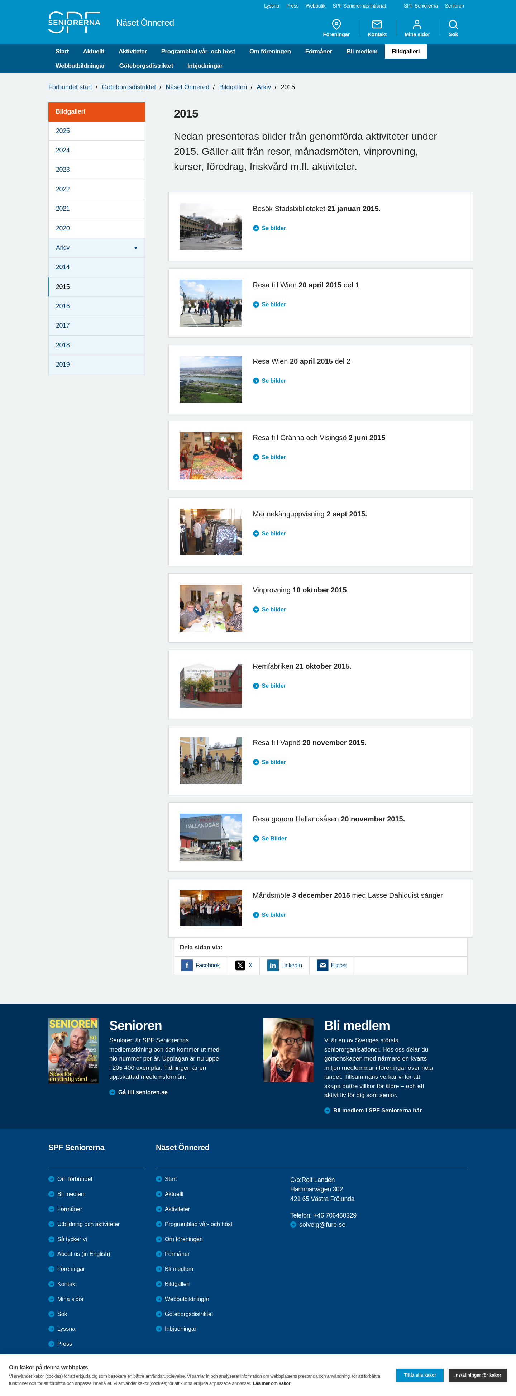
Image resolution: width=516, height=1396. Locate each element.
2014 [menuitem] (63, 267)
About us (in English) (83, 1254)
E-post (339, 965)
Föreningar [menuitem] (336, 28)
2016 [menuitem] (63, 306)
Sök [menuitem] (453, 28)
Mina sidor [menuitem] (417, 28)
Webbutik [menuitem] (315, 6)
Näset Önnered (187, 87)
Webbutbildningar (80, 65)
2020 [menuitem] (63, 228)
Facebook (208, 965)
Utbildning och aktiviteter (88, 1224)
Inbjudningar (205, 65)
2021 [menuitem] (63, 208)
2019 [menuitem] (63, 364)
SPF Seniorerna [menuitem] (421, 6)
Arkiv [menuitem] (63, 247)
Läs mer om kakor (272, 1383)
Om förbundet (74, 1179)
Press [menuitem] (292, 6)
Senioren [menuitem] (454, 6)
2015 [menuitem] (63, 286)
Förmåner (318, 51)
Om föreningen (270, 51)
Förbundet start (70, 87)
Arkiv (264, 87)
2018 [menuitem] (63, 345)
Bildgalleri (406, 51)
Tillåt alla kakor (420, 1375)
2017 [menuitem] (63, 325)
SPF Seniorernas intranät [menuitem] (359, 6)
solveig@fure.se (322, 1224)
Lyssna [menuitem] (271, 6)
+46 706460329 (334, 1215)
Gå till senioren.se (143, 1092)
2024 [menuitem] (63, 150)
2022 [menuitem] (63, 189)
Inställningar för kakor (477, 1375)
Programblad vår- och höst (198, 51)
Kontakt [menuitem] (377, 28)
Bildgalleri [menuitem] (70, 111)
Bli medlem (362, 51)
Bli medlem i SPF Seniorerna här (377, 1110)
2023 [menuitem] (63, 169)
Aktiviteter (133, 51)
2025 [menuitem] (63, 130)
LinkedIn (291, 965)
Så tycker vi (72, 1239)
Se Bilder (274, 838)
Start (62, 51)
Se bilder (274, 228)
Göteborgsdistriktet (146, 65)
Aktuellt (93, 51)
